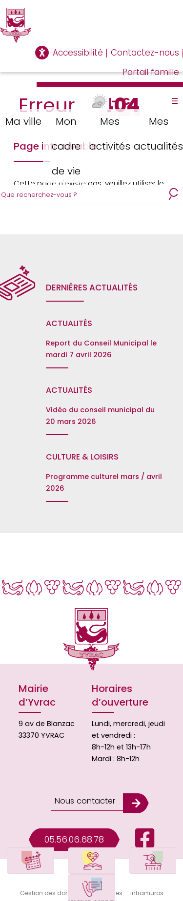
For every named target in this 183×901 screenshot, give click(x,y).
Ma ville (22, 121)
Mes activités (111, 132)
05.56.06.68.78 (74, 829)
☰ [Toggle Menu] (174, 101)
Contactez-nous (145, 52)
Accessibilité (78, 52)
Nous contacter (83, 792)
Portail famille (150, 72)
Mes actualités (158, 132)
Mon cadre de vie (66, 144)
